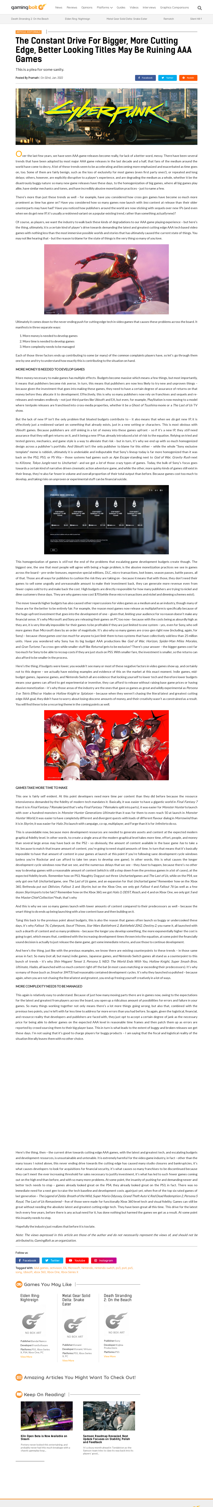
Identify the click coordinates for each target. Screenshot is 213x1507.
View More (26, 1356)
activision (56, 1268)
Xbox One (53, 1272)
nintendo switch (104, 1268)
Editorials (34, 32)
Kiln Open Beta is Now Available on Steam (44, 1437)
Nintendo (87, 1268)
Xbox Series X (69, 1272)
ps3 (118, 1268)
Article (21, 32)
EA (64, 1268)
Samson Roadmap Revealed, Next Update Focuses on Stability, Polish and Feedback (106, 1439)
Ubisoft (28, 1272)
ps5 (130, 1268)
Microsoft (74, 1268)
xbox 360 (40, 1272)
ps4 (124, 1268)
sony (19, 1272)
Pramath (33, 77)
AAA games (41, 1268)
